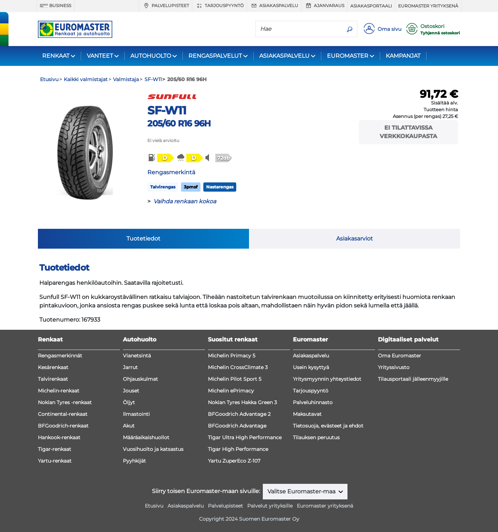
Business (55, 5)
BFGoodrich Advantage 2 (239, 414)
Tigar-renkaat (54, 449)
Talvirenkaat (53, 379)
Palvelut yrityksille (270, 506)
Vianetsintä (137, 355)
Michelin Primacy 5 (231, 355)
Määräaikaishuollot (146, 437)
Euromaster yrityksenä (428, 6)
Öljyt (129, 402)
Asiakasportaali (371, 6)
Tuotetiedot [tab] (143, 238)
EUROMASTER (347, 55)
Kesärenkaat (53, 367)
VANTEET (100, 55)
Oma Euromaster (399, 355)
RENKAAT (55, 55)
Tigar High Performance (238, 449)
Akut (129, 426)
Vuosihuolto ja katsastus (153, 449)
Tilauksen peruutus (316, 437)
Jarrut (130, 367)
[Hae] (299, 28)
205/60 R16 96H (178, 123)
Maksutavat (307, 414)
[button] (160, 158)
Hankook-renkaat (59, 437)
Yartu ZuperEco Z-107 (234, 461)
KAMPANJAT (403, 55)
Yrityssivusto (393, 367)
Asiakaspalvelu (274, 5)
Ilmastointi (136, 414)
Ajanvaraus (324, 5)
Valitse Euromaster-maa (302, 491)
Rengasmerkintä (171, 172)
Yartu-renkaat (55, 461)
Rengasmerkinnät (60, 355)
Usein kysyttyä (311, 367)
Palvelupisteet (165, 5)
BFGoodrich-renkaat (63, 426)
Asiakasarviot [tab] (354, 238)
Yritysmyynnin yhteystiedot (327, 379)
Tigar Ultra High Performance (245, 437)
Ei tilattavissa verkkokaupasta (408, 132)
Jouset (131, 390)
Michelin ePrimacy (231, 390)
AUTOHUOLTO (150, 55)
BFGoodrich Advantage (237, 426)
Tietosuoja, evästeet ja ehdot (328, 426)
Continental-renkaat (62, 414)
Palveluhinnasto (313, 402)
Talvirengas (162, 186)
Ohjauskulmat (140, 379)
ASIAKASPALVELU (284, 55)
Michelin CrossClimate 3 (238, 367)
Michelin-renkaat (58, 390)
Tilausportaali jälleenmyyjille (413, 379)
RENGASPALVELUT (215, 55)
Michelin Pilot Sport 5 (234, 379)
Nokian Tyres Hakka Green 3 (242, 402)
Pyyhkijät (134, 461)
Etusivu (154, 506)
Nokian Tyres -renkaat (65, 402)
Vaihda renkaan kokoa (184, 201)
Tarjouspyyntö (219, 5)
